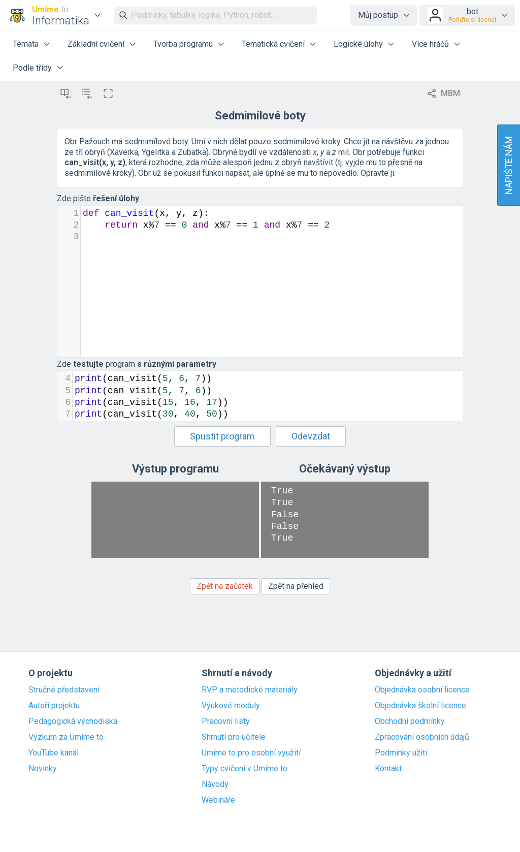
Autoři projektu (54, 705)
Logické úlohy (358, 44)
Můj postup (378, 15)
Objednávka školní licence (420, 705)
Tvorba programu (183, 44)
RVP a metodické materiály (250, 690)
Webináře (218, 800)
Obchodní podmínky (410, 721)
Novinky (42, 768)
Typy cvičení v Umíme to (244, 768)
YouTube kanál (53, 753)
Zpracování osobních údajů (422, 737)
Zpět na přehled (295, 586)
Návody (215, 784)
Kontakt (388, 768)
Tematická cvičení (273, 44)
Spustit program (222, 436)
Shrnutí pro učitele (234, 737)
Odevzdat (310, 436)
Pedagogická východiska (72, 721)
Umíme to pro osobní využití (251, 753)
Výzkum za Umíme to (66, 737)
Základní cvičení (96, 44)
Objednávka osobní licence (422, 690)
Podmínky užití (401, 753)
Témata (26, 44)
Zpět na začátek (225, 586)
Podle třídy (32, 68)
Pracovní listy (226, 721)
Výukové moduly (231, 705)
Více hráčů (430, 44)
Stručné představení (64, 690)
